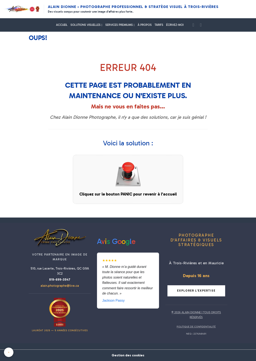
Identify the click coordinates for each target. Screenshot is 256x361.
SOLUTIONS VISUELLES (86, 25)
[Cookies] (9, 352)
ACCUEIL (62, 25)
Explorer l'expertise (196, 290)
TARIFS (159, 25)
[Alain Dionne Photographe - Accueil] (21, 9)
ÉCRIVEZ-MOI (175, 25)
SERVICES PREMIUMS (119, 25)
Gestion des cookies (128, 355)
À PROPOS (145, 25)
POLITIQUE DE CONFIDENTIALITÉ (196, 326)
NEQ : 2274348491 (196, 333)
